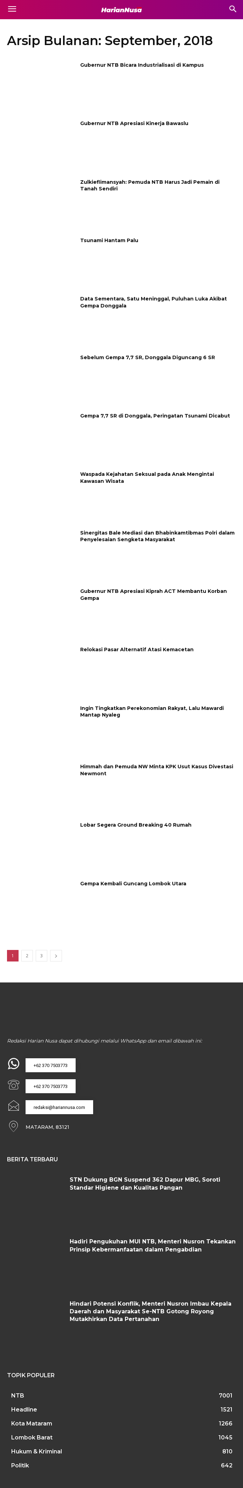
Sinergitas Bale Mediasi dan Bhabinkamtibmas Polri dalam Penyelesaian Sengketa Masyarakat (157, 536)
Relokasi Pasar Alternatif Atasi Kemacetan (137, 649)
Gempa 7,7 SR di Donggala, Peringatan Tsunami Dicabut (155, 416)
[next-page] (56, 955)
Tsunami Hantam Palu (109, 240)
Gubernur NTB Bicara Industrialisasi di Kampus (142, 65)
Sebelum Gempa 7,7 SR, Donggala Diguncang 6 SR (147, 357)
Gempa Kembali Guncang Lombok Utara (133, 883)
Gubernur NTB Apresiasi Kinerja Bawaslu (134, 123)
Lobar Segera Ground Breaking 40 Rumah (136, 825)
